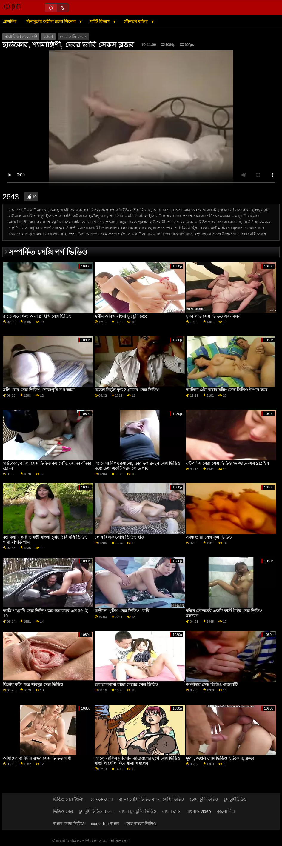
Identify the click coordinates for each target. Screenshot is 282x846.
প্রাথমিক (9, 21)
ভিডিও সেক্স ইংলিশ (68, 799)
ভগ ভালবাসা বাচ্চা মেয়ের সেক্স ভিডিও (126, 684)
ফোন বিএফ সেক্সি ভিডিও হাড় (119, 537)
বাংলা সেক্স (171, 811)
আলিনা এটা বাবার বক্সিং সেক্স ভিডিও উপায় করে (226, 389)
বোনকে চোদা (101, 799)
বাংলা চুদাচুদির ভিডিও (137, 811)
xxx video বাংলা (105, 823)
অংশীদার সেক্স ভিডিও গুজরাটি (212, 684)
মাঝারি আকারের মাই (21, 37)
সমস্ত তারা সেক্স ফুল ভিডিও (209, 537)
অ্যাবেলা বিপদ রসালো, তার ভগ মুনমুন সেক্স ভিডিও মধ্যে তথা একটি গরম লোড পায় (137, 466)
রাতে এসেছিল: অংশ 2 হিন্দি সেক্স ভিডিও (37, 316)
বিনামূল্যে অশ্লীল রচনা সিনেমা (51, 21)
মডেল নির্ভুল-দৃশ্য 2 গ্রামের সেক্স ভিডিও (127, 389)
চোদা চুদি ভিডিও (204, 799)
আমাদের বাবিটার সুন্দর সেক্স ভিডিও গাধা (37, 758)
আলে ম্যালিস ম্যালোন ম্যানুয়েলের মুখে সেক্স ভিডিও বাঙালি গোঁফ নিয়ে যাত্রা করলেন (137, 761)
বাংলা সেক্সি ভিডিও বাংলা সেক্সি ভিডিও (151, 799)
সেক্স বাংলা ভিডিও (140, 823)
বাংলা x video (199, 811)
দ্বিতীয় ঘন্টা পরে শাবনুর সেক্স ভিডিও (33, 684)
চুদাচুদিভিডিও (235, 799)
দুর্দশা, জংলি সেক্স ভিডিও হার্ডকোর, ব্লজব (220, 758)
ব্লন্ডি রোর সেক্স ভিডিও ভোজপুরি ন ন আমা (39, 389)
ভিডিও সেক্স (63, 811)
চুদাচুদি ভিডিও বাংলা (96, 811)
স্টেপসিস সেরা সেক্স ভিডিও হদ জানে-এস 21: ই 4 (227, 463)
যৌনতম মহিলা (136, 21)
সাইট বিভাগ (100, 21)
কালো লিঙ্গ (226, 811)
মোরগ (48, 37)
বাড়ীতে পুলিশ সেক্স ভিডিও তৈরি (122, 610)
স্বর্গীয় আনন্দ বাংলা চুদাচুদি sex (121, 316)
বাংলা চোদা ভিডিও (69, 823)
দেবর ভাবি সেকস (73, 37)
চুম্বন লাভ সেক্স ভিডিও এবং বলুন (213, 316)
